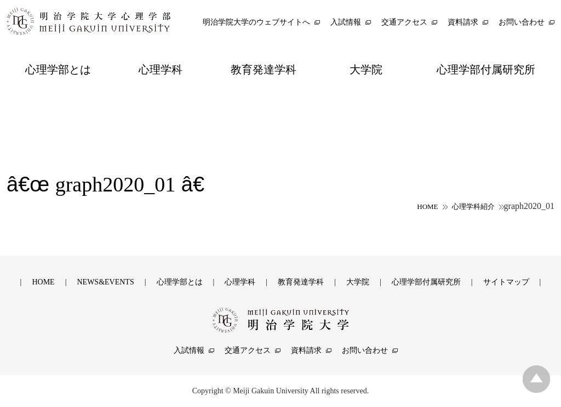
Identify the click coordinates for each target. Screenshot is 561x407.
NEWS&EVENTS (105, 282)
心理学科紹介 (473, 206)
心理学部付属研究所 (426, 282)
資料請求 (306, 350)
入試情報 (189, 350)
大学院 (357, 282)
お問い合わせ (365, 350)
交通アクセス (248, 350)
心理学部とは (180, 282)
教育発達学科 (301, 282)
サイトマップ (506, 282)
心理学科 (240, 282)
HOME (427, 206)
